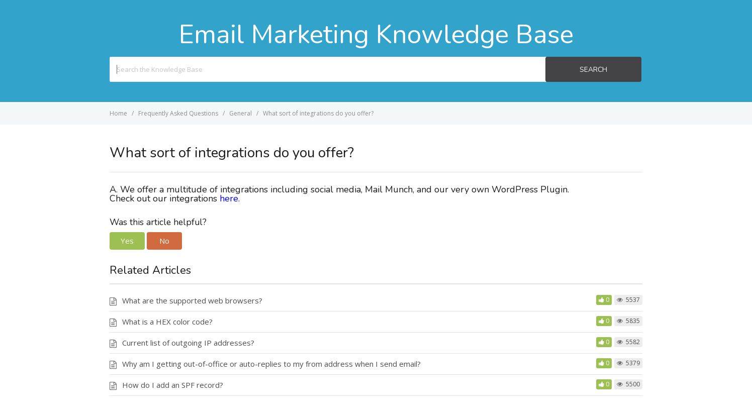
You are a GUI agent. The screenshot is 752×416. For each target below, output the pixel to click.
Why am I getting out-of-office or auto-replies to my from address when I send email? (271, 364)
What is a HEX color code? (167, 322)
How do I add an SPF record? (172, 385)
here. (231, 198)
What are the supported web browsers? (192, 300)
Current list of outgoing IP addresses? (188, 343)
